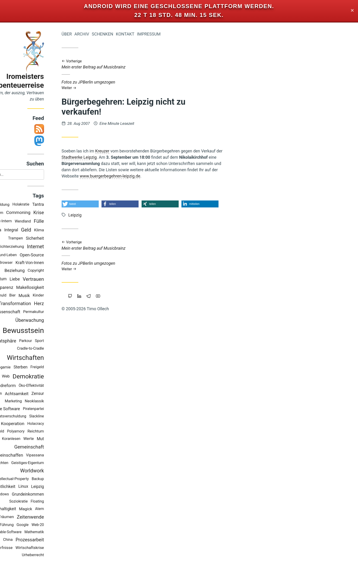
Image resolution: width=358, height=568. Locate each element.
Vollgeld (18, 431)
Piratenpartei (54, 409)
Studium (17, 213)
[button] (101, 203)
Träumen (27, 517)
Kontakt (146, 34)
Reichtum (56, 431)
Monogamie (22, 367)
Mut (61, 439)
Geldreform (26, 385)
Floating (58, 502)
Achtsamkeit (37, 393)
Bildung (23, 204)
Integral (32, 230)
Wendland (44, 221)
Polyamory (36, 431)
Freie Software (27, 409)
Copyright (57, 270)
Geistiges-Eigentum (48, 463)
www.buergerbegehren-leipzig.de (131, 176)
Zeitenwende (51, 517)
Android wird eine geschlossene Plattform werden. (179, 6)
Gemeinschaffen (28, 455)
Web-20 (58, 525)
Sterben (41, 367)
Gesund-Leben (26, 255)
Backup (59, 479)
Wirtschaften (46, 358)
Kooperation (33, 423)
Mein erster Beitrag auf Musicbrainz (163, 64)
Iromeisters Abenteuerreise (40, 81)
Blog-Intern (23, 221)
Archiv (102, 34)
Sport (60, 341)
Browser (26, 263)
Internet (56, 247)
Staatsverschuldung (31, 416)
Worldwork (53, 471)
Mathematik (55, 532)
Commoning (39, 212)
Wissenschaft (28, 312)
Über (87, 34)
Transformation (35, 304)
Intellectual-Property (33, 479)
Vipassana (56, 455)
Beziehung (35, 270)
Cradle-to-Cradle (51, 349)
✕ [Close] (352, 10)
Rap (15, 424)
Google (44, 525)
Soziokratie (39, 502)
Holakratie (41, 205)
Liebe (36, 279)
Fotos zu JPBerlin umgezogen (163, 85)
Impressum (169, 34)
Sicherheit (56, 238)
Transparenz (22, 287)
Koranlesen (32, 439)
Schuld (21, 295)
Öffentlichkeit (23, 486)
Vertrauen (54, 279)
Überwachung (50, 320)
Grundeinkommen (49, 494)
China (29, 540)
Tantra (59, 204)
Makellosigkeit (51, 287)
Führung (28, 525)
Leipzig (58, 486)
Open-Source (53, 255)
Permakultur (54, 312)
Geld (47, 230)
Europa (15, 230)
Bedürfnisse (23, 548)
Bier (33, 296)
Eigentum (19, 279)
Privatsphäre (24, 341)
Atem (60, 509)
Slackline (57, 416)
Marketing (34, 401)
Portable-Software (28, 532)
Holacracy (56, 424)
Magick (46, 509)
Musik (45, 295)
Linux (44, 486)
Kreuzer (123, 150)
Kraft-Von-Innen (50, 263)
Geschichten (18, 463)
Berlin (18, 393)
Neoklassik (55, 401)
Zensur (58, 393)
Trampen (36, 238)
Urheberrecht (54, 555)
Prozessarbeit (51, 540)
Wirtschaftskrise (50, 547)
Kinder (59, 295)
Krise (59, 213)
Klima (60, 230)
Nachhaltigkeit (24, 509)
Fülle (60, 221)
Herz (60, 304)
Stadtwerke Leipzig (100, 157)
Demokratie (49, 376)
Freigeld (58, 367)
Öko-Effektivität (52, 386)
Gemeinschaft (50, 447)
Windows (22, 494)
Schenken (123, 34)
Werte (49, 439)
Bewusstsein (44, 331)
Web (27, 376)
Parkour (46, 341)
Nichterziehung (32, 246)
